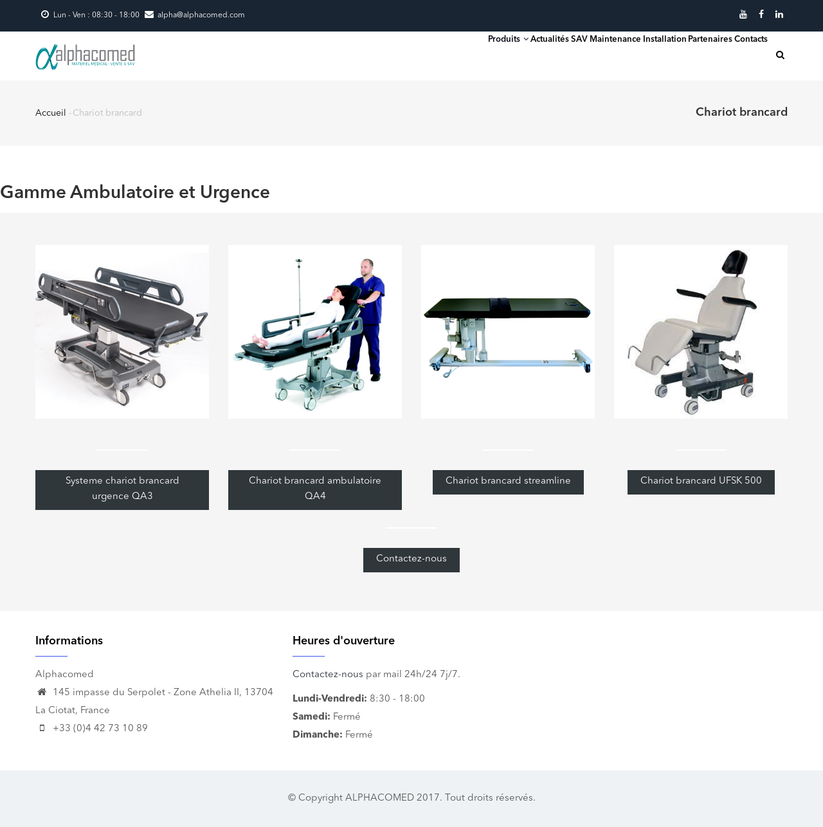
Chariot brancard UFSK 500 (701, 481)
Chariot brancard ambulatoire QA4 (315, 489)
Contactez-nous (411, 559)
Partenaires (676, 54)
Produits (393, 53)
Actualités (459, 54)
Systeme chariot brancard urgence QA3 (122, 489)
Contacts (739, 54)
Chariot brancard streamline (508, 481)
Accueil (50, 113)
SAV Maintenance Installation (566, 54)
